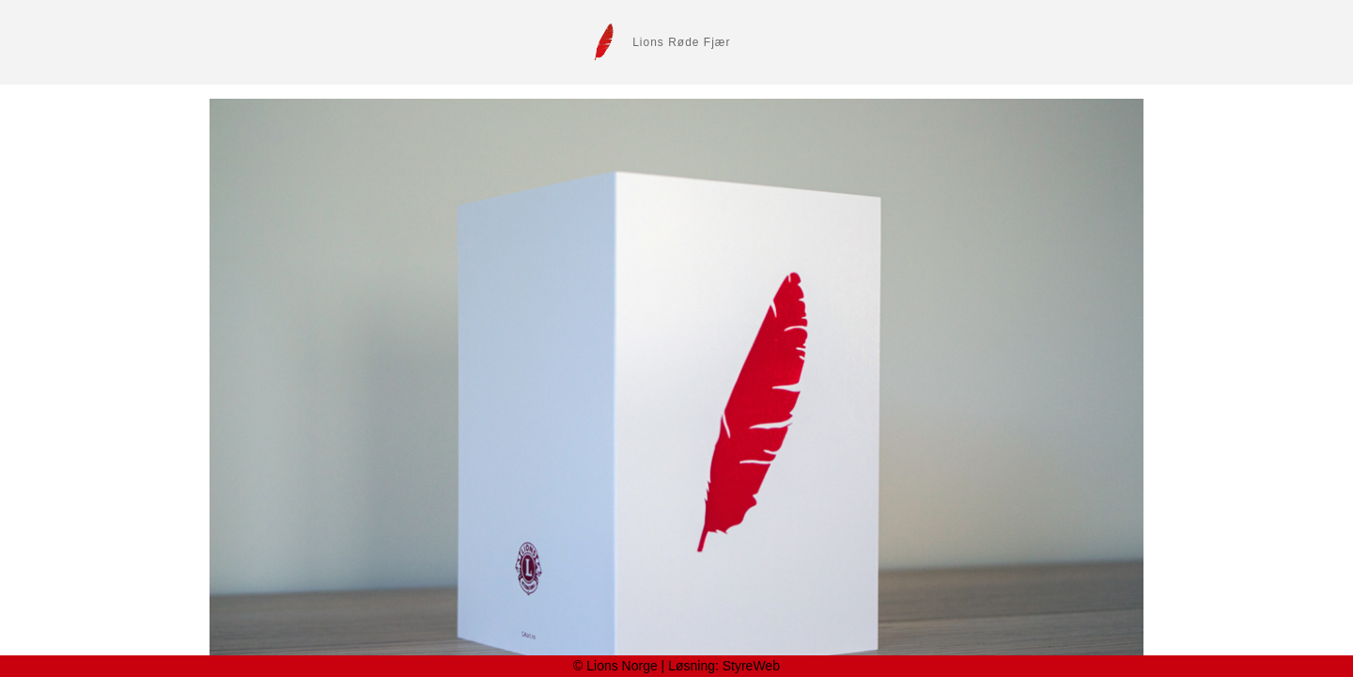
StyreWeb (751, 665)
